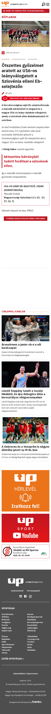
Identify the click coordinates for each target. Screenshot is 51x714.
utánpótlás (33, 59)
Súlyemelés (7, 647)
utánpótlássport (19, 59)
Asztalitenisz (7, 614)
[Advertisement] (25, 248)
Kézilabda (31, 619)
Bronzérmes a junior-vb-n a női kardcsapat (21, 346)
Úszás (30, 644)
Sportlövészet (8, 644)
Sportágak (8, 608)
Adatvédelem (19, 673)
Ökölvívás (31, 630)
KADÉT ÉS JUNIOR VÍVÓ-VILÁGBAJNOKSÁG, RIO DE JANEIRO (27, 11)
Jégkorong (6, 628)
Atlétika (5, 617)
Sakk (4, 642)
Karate (30, 614)
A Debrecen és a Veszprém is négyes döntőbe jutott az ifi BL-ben (25, 448)
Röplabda (9, 17)
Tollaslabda (32, 636)
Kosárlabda (32, 625)
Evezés (5, 625)
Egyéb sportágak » (13, 658)
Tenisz (4, 653)
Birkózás (6, 619)
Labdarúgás (32, 628)
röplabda (6, 59)
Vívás (29, 647)
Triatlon (30, 642)
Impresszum (32, 673)
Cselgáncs (6, 622)
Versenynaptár (33, 591)
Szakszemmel (17, 591)
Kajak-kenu (7, 630)
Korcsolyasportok (35, 622)
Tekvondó (6, 650)
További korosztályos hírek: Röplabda (25, 218)
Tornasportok (33, 639)
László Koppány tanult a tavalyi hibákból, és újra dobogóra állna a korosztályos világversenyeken (23, 394)
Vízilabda (31, 650)
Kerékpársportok (34, 617)
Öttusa (5, 636)
